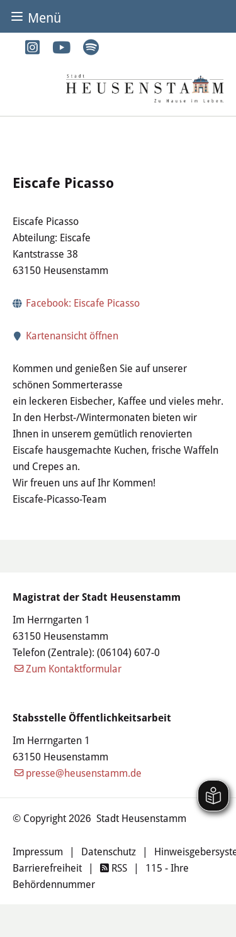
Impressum (38, 851)
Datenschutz (108, 851)
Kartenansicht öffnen (65, 335)
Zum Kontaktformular (73, 669)
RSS (113, 868)
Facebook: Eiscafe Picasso (83, 303)
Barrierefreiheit (47, 868)
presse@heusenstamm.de (84, 773)
